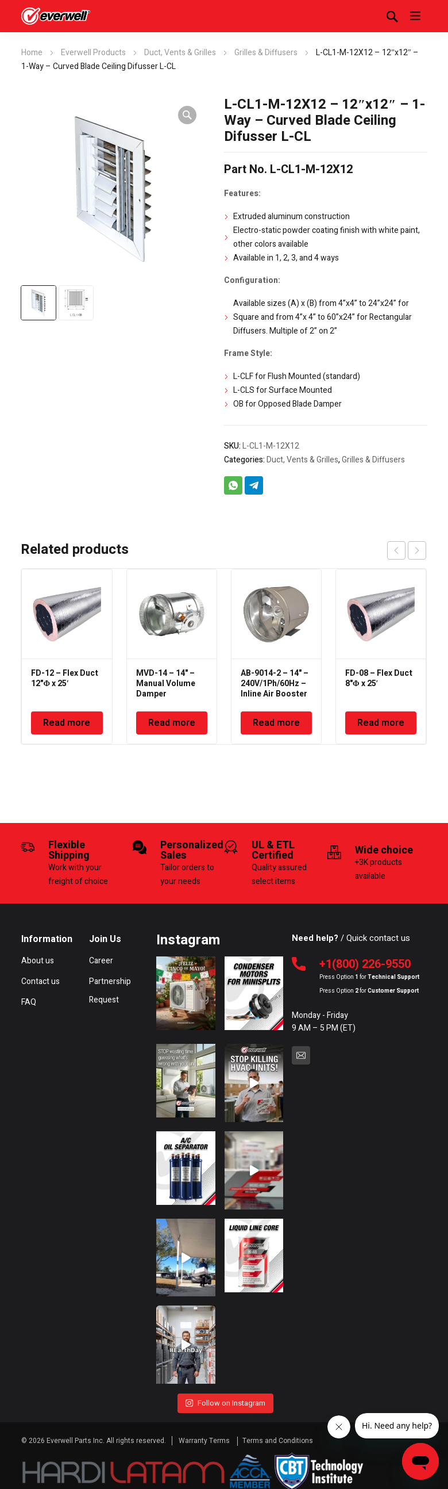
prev (396, 550)
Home (32, 53)
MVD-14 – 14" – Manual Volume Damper (165, 683)
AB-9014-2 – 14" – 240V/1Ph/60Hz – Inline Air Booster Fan (274, 688)
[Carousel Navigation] (406, 550)
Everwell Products (93, 53)
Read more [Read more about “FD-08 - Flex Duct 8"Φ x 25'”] (380, 723)
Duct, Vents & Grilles (180, 53)
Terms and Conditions (277, 1434)
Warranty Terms (205, 1434)
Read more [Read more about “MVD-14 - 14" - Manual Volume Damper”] (171, 723)
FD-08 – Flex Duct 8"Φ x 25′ (378, 678)
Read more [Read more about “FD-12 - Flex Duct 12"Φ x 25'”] (66, 723)
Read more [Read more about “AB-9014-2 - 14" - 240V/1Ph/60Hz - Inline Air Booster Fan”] (276, 723)
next (417, 550)
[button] (187, 115)
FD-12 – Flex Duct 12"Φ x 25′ (64, 678)
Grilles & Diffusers (266, 53)
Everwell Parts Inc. (76, 1434)
